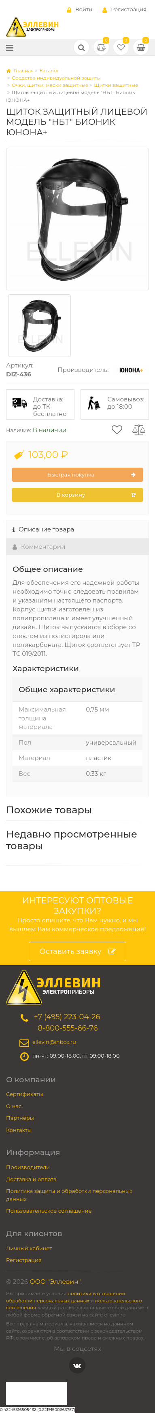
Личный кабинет (29, 1248)
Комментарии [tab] (39, 546)
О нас (13, 1106)
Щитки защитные (116, 85)
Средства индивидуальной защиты (56, 78)
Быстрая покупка (91, 475)
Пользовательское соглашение (49, 1210)
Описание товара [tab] (43, 529)
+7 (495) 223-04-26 (67, 1016)
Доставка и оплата (31, 1179)
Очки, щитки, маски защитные (50, 85)
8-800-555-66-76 (68, 1028)
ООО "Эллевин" (55, 1281)
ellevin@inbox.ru (54, 1042)
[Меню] (9, 47)
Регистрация (124, 9)
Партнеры (20, 1118)
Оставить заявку (77, 951)
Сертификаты (24, 1094)
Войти (79, 9)
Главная (20, 70)
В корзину (96, 495)
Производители (28, 1167)
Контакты (19, 1130)
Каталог (49, 70)
